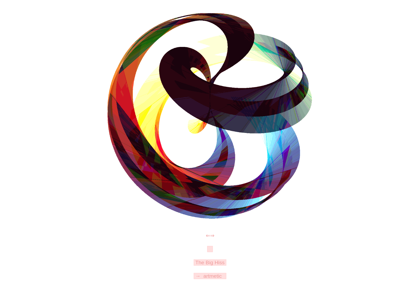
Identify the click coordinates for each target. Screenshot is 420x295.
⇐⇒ (210, 235)
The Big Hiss (210, 262)
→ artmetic (210, 276)
